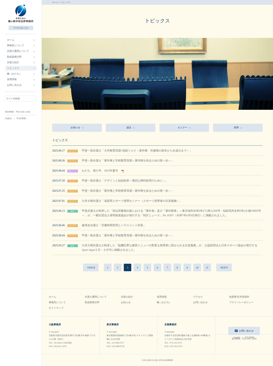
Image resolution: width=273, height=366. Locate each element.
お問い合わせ (14, 85)
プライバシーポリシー (241, 302)
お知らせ (126, 302)
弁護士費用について (96, 296)
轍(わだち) (73, 171)
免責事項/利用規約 (239, 296)
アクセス (21, 28)
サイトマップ (56, 308)
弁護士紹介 (127, 296)
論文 (72, 211)
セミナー (72, 151)
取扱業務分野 (92, 302)
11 (207, 267)
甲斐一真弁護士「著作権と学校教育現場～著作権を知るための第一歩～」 (128, 160)
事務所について (57, 302)
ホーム (10, 40)
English (8, 118)
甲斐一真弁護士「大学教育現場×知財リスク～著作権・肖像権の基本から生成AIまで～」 (137, 150)
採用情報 (162, 296)
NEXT (223, 267)
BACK (91, 267)
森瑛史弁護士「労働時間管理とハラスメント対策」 (114, 225)
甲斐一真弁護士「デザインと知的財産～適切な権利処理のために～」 (125, 180)
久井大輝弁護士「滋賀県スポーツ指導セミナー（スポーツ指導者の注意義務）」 (132, 200)
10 (197, 267)
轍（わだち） (14, 73)
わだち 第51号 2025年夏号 (103, 170)
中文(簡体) (21, 118)
